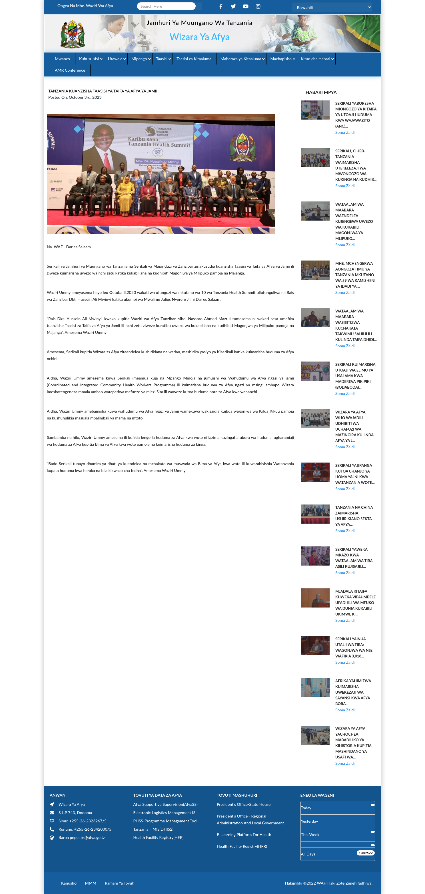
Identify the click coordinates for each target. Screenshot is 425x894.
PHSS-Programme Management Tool (165, 820)
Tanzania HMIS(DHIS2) (153, 829)
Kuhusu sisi (89, 58)
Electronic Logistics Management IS (164, 812)
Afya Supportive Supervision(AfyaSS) (165, 804)
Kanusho (69, 883)
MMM (90, 883)
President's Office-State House (244, 804)
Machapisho (281, 58)
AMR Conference (70, 70)
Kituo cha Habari (315, 58)
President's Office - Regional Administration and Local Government (250, 819)
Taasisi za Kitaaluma (194, 58)
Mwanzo (62, 58)
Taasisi (162, 58)
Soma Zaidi (345, 132)
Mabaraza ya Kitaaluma (240, 58)
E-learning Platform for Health (244, 834)
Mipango (139, 58)
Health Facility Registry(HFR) (158, 837)
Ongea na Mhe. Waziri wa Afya (85, 5)
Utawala (115, 58)
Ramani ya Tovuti (120, 883)
